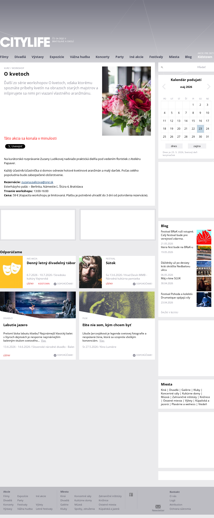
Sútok (110, 263)
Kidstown (205, 57)
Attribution (176, 504)
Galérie (186, 390)
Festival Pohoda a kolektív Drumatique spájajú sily (177, 295)
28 (185, 137)
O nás (173, 496)
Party (119, 57)
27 (178, 137)
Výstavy (38, 57)
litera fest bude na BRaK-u (177, 247)
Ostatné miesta (172, 400)
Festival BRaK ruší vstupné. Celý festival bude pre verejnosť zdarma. (177, 235)
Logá (172, 500)
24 (207, 129)
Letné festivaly (44, 508)
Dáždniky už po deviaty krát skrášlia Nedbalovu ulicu (175, 266)
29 (193, 137)
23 (200, 129)
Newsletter (158, 510)
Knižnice (205, 397)
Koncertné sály (170, 393)
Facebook (131, 494)
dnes (174, 146)
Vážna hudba (80, 57)
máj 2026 (186, 87)
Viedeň (202, 404)
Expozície (57, 57)
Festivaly (156, 57)
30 (200, 137)
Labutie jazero (15, 325)
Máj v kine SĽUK (171, 278)
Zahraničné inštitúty (184, 397)
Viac (43, 340)
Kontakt (175, 491)
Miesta (174, 57)
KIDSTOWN (44, 283)
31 (207, 137)
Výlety (188, 400)
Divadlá (20, 57)
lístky (30, 283)
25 (164, 137)
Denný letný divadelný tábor (51, 263)
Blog (188, 57)
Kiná (163, 390)
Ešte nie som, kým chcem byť (106, 325)
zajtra (197, 146)
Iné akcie (136, 57)
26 (171, 137)
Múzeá (165, 397)
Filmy (4, 57)
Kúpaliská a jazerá (109, 508)
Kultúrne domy (191, 393)
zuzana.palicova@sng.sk (37, 182)
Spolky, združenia (84, 508)
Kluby (196, 390)
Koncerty (102, 57)
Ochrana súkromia (180, 508)
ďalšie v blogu (169, 312)
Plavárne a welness (183, 404)
